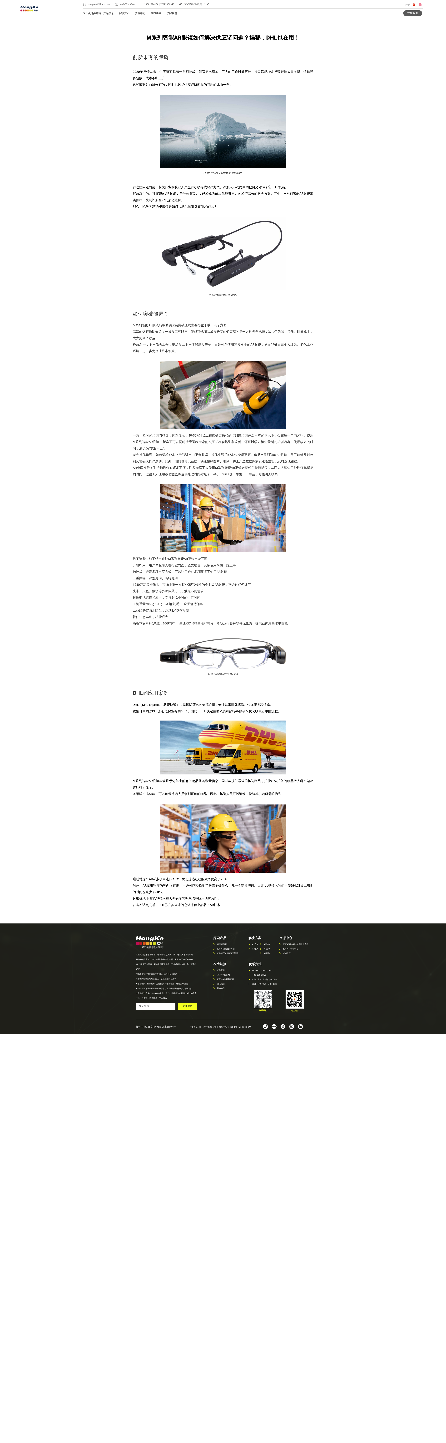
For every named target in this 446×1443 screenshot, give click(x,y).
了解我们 (173, 13)
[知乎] (407, 4)
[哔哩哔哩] (420, 4)
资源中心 (141, 13)
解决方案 (126, 13)
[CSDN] (413, 4)
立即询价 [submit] (187, 1006)
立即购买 (157, 13)
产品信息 (110, 13)
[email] (155, 1006)
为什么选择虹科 (92, 13)
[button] (263, 1010)
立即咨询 (412, 13)
